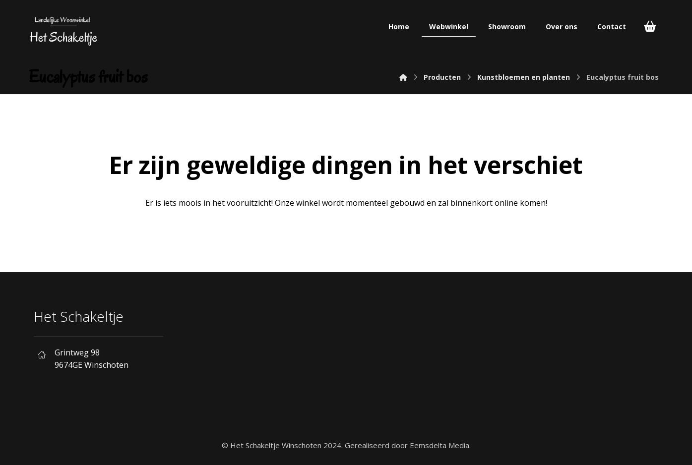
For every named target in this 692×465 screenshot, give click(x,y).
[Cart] (649, 25)
